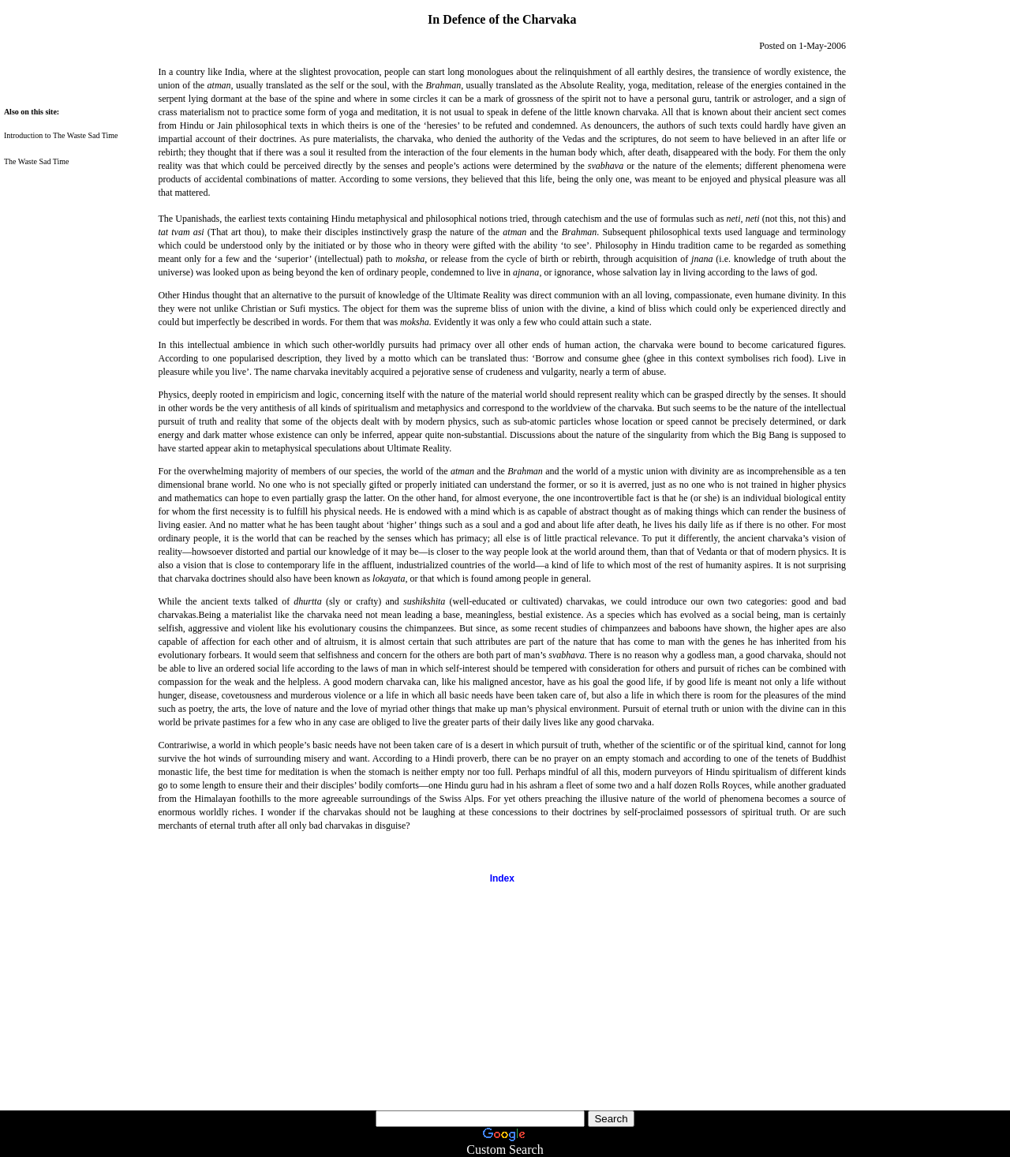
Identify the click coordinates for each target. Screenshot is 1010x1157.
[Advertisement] (47, 1012)
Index (502, 878)
